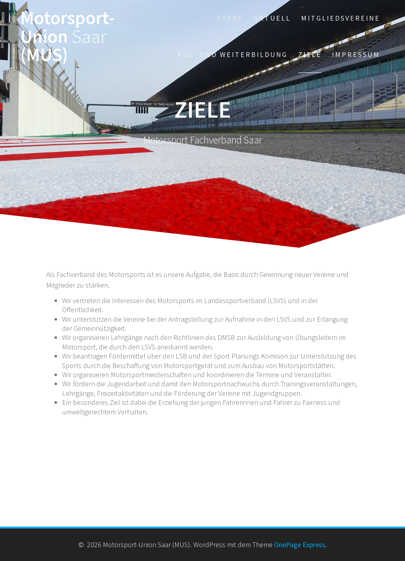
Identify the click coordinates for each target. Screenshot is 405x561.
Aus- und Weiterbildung (233, 54)
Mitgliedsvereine (340, 18)
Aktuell (272, 18)
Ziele (310, 54)
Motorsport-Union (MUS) (67, 36)
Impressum (356, 54)
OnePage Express (299, 544)
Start (230, 18)
